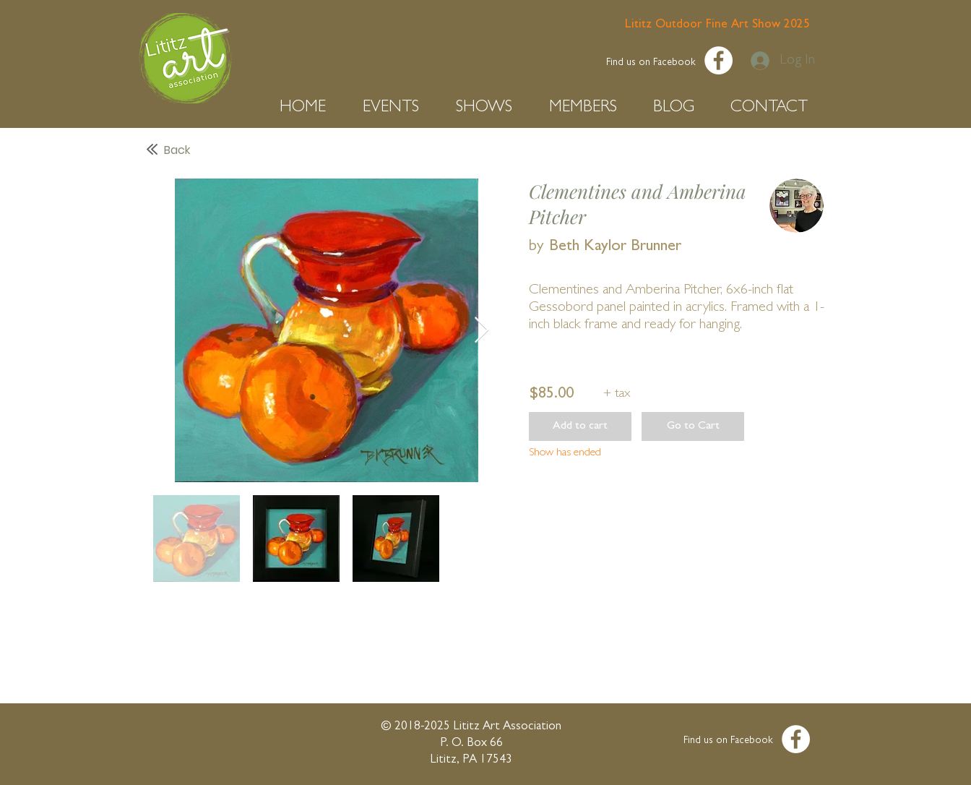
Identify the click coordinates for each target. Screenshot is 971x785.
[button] (310, 108)
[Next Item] (481, 331)
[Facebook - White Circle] (718, 60)
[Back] (297, 150)
